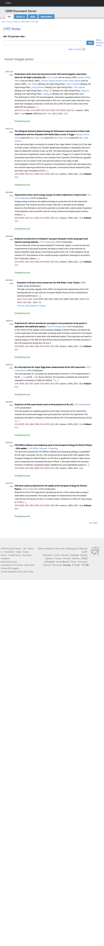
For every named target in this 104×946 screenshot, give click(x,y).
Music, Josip (39, 137)
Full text (20, 305)
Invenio (14, 561)
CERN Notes (25, 22)
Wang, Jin (85, 90)
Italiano (76, 558)
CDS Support (13, 568)
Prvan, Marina (63, 137)
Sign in (86, 4)
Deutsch (65, 555)
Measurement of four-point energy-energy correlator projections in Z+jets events (50, 194)
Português (82, 561)
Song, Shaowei (38, 87)
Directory (95, 4)
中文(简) (76, 565)
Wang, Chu (47, 90)
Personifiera (46, 16)
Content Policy (14, 555)
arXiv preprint (31, 305)
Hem (3, 22)
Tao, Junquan (79, 87)
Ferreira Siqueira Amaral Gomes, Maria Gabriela (61, 80)
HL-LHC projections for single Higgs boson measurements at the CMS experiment (50, 367)
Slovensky (57, 565)
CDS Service (18, 565)
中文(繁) (85, 565)
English (83, 555)
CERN (8, 3)
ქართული (50, 561)
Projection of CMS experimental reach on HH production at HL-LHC (44, 404)
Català (57, 555)
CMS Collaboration (47, 242)
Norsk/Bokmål (63, 561)
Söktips (98, 40)
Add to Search (75, 49)
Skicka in (20, 16)
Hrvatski (67, 558)
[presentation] (55, 245)
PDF (49, 113)
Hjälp (32, 16)
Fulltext (42, 305)
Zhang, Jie (47, 94)
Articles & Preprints (13, 22)
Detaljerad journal (22, 121)
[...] (36, 107)
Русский (47, 565)
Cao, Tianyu (33, 84)
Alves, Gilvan (52, 77)
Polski (73, 561)
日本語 (84, 558)
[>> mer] (93, 522)
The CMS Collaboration (57, 326)
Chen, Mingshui (73, 84)
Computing (53, 448)
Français (58, 558)
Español (49, 558)
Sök (9, 16)
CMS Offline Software (37, 448)
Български (48, 555)
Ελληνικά (74, 555)
